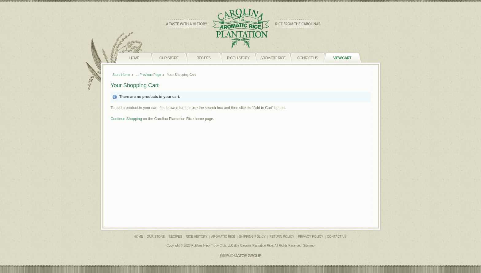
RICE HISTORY (196, 236)
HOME (138, 236)
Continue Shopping (126, 119)
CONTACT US (337, 236)
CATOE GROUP (240, 256)
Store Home (121, 74)
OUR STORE (156, 236)
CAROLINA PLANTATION (240, 29)
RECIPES (175, 236)
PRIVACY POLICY (310, 236)
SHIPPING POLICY (252, 236)
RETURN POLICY (281, 236)
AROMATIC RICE (223, 236)
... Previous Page (148, 74)
